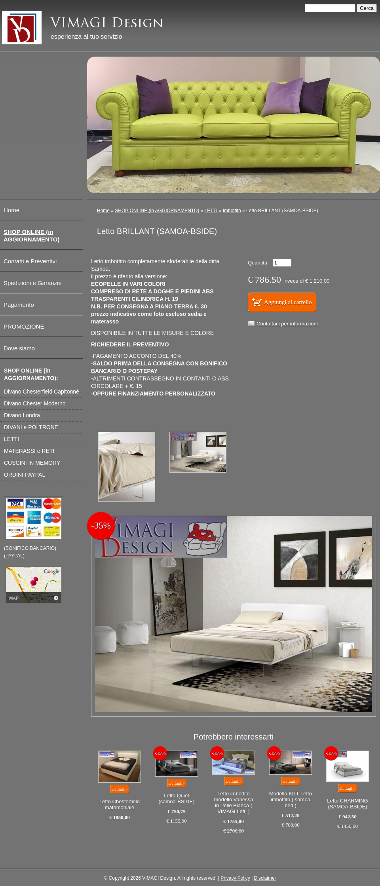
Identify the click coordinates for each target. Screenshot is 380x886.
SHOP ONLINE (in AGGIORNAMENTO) (157, 210)
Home (103, 210)
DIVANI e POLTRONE (31, 427)
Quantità (257, 263)
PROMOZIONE (24, 326)
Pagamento (19, 304)
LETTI (211, 210)
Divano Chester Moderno (35, 403)
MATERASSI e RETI (29, 451)
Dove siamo (19, 348)
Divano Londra (22, 415)
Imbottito (232, 210)
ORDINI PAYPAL (24, 475)
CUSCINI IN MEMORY (32, 463)
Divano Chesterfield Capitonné (41, 391)
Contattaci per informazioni (287, 324)
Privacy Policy (235, 878)
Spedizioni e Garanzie (33, 282)
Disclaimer (265, 878)
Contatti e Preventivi (30, 261)
